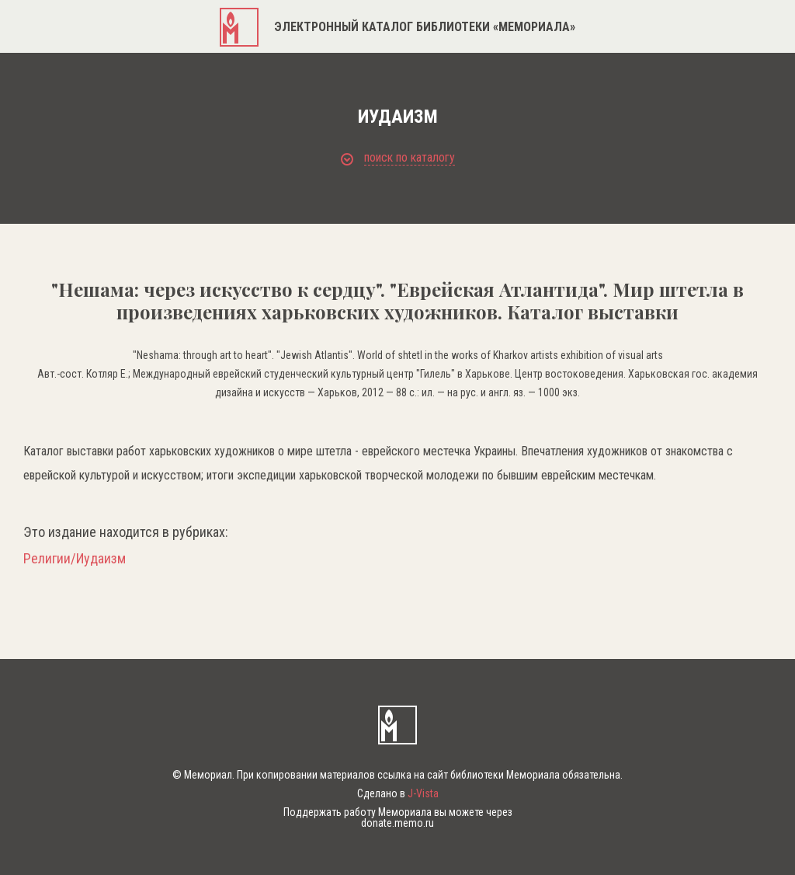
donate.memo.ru (397, 822)
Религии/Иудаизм (74, 559)
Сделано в (398, 793)
